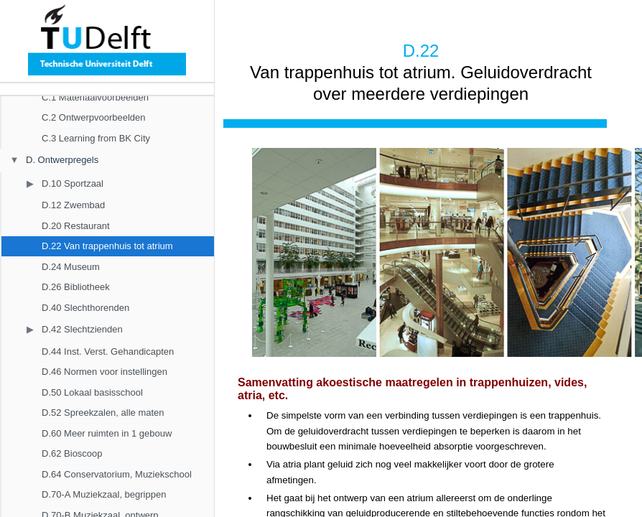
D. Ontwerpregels (62, 159)
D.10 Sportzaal (72, 183)
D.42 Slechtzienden (82, 329)
